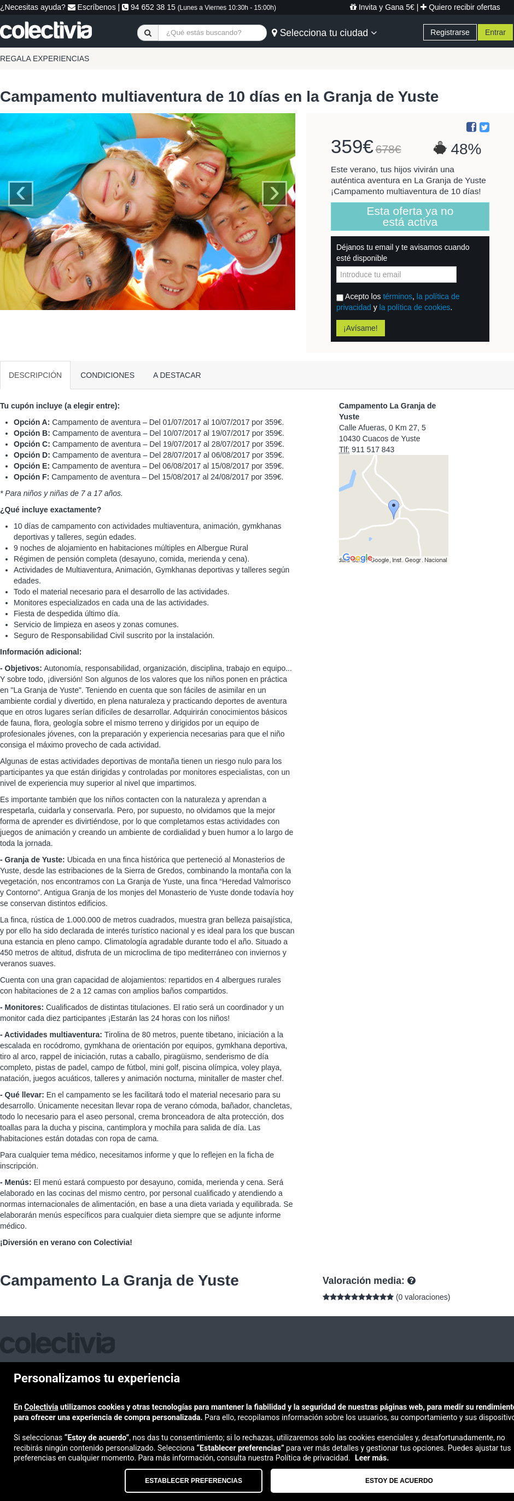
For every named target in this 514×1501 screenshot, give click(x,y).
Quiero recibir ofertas (460, 7)
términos (397, 296)
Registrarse (450, 32)
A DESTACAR (177, 375)
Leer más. (372, 1457)
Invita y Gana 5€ (382, 7)
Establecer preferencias (193, 1481)
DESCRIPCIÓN (35, 375)
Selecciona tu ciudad (324, 32)
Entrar (495, 32)
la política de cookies (415, 307)
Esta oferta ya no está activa (410, 216)
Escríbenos (92, 7)
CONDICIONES (107, 375)
